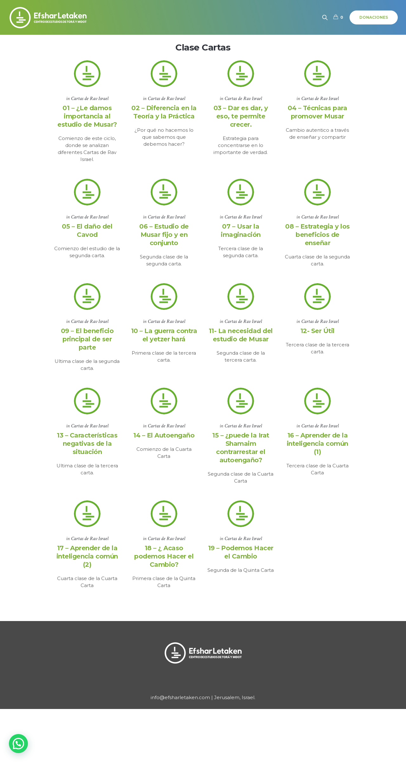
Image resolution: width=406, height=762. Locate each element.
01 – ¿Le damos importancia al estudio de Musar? (87, 116)
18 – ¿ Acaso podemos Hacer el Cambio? (163, 563)
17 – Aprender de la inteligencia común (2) (87, 563)
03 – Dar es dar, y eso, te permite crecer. (240, 116)
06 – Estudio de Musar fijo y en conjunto (164, 236)
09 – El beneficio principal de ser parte (87, 343)
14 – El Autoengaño (163, 440)
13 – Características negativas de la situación (87, 449)
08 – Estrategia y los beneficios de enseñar (317, 236)
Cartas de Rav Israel (89, 98)
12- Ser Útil (317, 334)
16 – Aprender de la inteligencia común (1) (317, 449)
